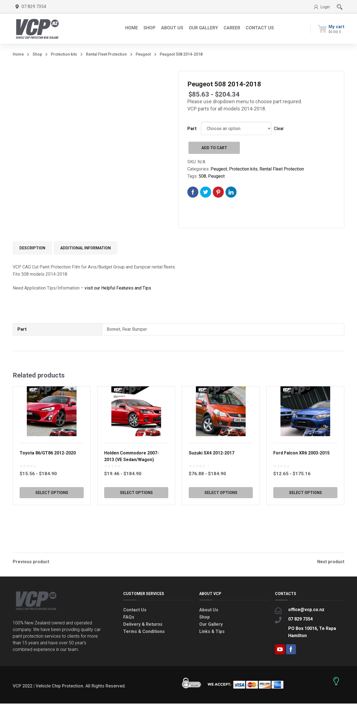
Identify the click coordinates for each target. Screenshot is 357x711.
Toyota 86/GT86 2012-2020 (48, 480)
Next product (330, 562)
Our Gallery (211, 631)
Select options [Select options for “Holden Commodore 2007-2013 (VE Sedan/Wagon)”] (136, 520)
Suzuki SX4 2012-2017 (211, 480)
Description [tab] (32, 248)
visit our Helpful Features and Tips (118, 288)
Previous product (31, 562)
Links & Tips (212, 639)
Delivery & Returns (142, 631)
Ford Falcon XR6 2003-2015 (301, 480)
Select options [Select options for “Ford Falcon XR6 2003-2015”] (305, 520)
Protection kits (64, 54)
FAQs (128, 624)
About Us (208, 617)
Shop (37, 54)
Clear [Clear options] (279, 128)
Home (18, 54)
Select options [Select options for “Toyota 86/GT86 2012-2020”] (51, 520)
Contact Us (134, 617)
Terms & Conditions (144, 639)
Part (191, 128)
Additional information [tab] (85, 248)
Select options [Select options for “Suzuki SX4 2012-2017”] (220, 520)
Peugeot (143, 54)
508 (202, 176)
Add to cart (214, 148)
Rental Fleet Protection (106, 54)
